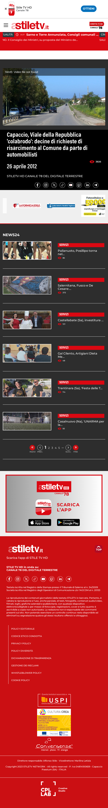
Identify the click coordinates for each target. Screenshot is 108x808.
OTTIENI (89, 8)
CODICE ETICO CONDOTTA (26, 636)
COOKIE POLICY (20, 680)
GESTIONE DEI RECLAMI (25, 665)
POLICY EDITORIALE (23, 628)
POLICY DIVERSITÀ (22, 650)
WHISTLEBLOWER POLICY (26, 672)
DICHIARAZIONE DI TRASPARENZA (31, 658)
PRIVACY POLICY (21, 643)
